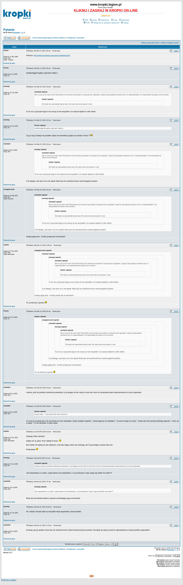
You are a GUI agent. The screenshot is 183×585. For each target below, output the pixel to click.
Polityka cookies (8, 580)
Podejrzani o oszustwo (75, 38)
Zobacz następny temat (169, 43)
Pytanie (8, 29)
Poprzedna (16, 32)
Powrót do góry (9, 63)
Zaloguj (124, 23)
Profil (86, 23)
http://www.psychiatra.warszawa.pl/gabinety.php (52, 56)
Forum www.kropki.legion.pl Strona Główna (48, 38)
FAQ (85, 20)
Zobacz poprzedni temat (150, 43)
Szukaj (93, 20)
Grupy (114, 20)
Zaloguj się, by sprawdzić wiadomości (105, 23)
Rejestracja (124, 20)
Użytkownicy (103, 20)
